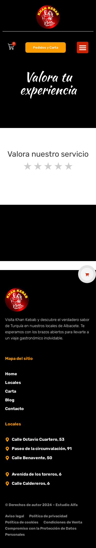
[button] (82, 47)
